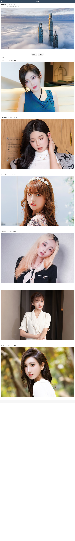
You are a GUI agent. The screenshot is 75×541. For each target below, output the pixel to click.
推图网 (37, 1)
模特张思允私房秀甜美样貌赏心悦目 (8, 174)
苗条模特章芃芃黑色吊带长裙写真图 (8, 345)
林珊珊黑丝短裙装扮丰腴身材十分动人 (9, 117)
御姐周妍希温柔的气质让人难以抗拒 (8, 60)
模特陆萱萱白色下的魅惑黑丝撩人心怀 (9, 288)
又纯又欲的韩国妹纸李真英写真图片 (8, 231)
